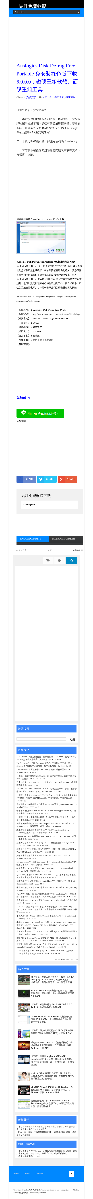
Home (16, 1173)
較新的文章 (22, 550)
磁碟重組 (70, 97)
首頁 (50, 550)
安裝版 (36, 335)
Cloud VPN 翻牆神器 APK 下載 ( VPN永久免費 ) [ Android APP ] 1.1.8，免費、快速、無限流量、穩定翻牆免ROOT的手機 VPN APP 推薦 (47, 909)
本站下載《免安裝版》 (44, 340)
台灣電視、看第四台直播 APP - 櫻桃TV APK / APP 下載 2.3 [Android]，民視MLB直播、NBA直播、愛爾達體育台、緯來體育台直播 (52, 980)
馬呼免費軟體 (33, 6)
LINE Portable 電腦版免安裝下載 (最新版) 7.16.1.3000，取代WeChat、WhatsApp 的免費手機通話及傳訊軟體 (52, 1076)
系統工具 (47, 97)
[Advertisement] (50, 38)
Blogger (43, 1192)
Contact (39, 1173)
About (27, 1173)
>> (77, 959)
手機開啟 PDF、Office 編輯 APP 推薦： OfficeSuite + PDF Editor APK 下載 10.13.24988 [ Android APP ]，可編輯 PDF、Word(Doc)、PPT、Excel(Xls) (46, 925)
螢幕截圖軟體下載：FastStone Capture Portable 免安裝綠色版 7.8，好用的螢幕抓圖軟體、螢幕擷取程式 (52, 1103)
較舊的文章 (78, 550)
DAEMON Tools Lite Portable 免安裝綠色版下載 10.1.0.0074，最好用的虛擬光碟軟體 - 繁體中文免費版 (51, 1019)
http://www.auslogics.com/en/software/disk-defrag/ (56, 314)
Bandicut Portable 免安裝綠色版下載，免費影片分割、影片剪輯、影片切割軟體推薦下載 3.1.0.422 (52, 993)
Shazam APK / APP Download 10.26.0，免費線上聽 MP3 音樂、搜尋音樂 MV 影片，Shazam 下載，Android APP (51, 1090)
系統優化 (59, 97)
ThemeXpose (66, 1190)
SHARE (25, 479)
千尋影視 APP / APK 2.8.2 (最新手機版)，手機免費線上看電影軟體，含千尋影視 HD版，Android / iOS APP (52, 1045)
